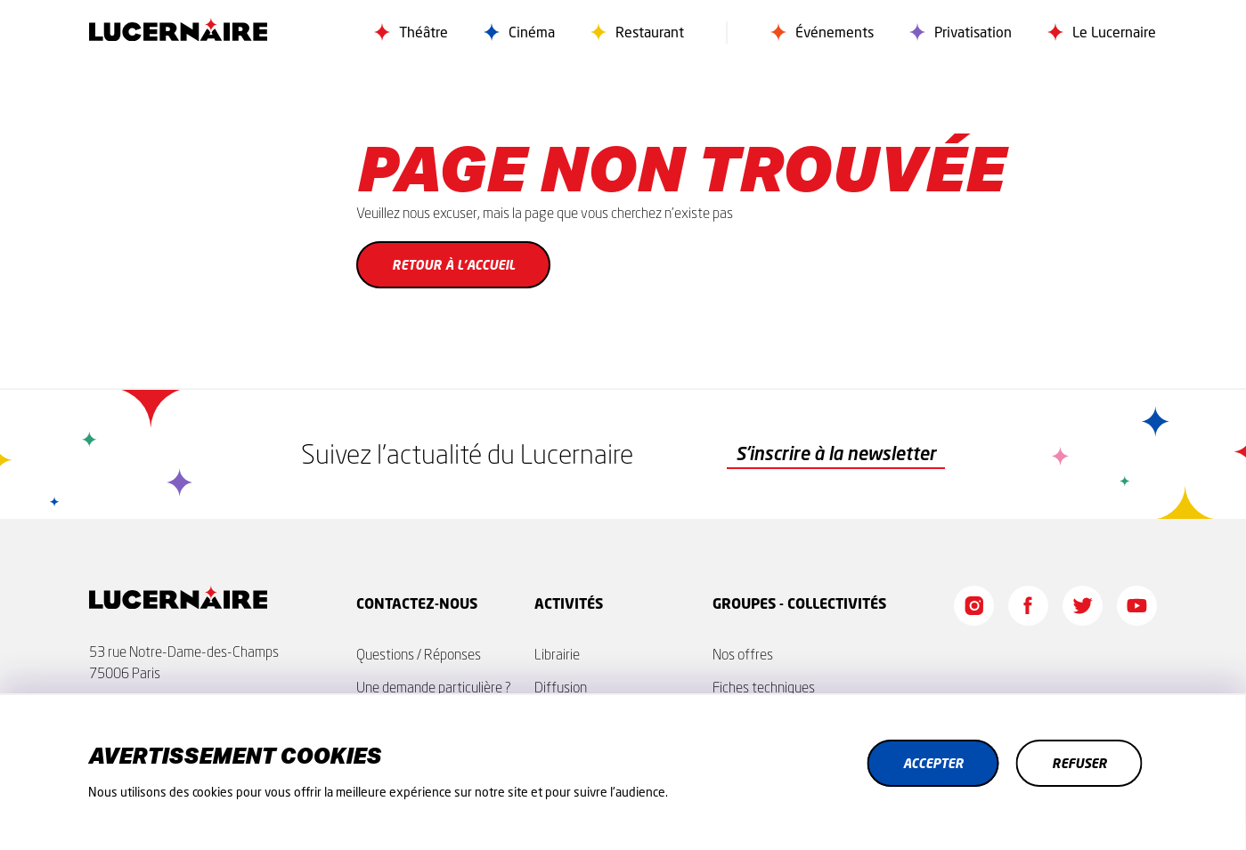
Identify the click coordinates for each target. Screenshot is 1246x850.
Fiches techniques (764, 687)
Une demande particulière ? (433, 687)
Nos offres (743, 654)
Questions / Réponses (418, 654)
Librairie (557, 654)
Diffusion (560, 687)
